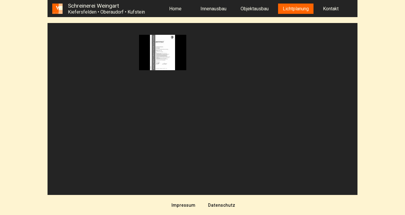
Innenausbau (213, 9)
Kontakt (331, 9)
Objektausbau (255, 9)
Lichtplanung (296, 9)
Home (175, 9)
